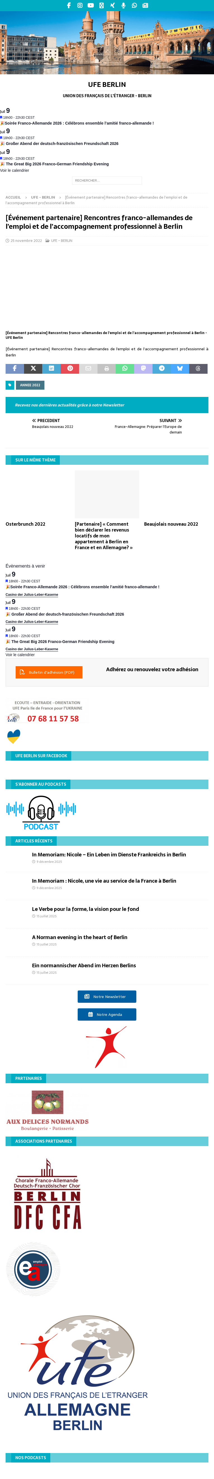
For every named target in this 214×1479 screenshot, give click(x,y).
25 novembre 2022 (26, 241)
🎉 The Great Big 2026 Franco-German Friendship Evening (54, 164)
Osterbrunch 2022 (25, 524)
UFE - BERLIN (61, 241)
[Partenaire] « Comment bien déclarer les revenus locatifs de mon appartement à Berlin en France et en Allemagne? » (104, 535)
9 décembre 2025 (49, 861)
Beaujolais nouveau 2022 (171, 524)
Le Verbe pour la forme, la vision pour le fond (85, 909)
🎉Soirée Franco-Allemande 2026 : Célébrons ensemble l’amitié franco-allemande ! (77, 123)
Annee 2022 (30, 385)
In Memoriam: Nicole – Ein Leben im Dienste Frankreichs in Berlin (109, 855)
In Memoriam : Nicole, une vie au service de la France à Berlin (104, 881)
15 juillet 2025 (46, 916)
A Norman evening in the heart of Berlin (79, 937)
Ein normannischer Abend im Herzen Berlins (84, 965)
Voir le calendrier (14, 170)
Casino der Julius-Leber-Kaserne (32, 595)
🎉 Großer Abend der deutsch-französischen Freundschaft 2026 (59, 143)
